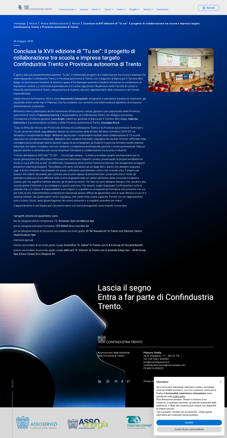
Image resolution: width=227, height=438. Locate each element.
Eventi (120, 9)
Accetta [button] (189, 422)
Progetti (133, 9)
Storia (108, 9)
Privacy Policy (150, 381)
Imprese (84, 9)
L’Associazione (65, 9)
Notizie (147, 9)
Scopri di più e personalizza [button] (189, 429)
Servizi (95, 9)
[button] (220, 381)
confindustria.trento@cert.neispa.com (164, 365)
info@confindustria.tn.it (156, 362)
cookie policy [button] (179, 396)
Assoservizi (162, 9)
